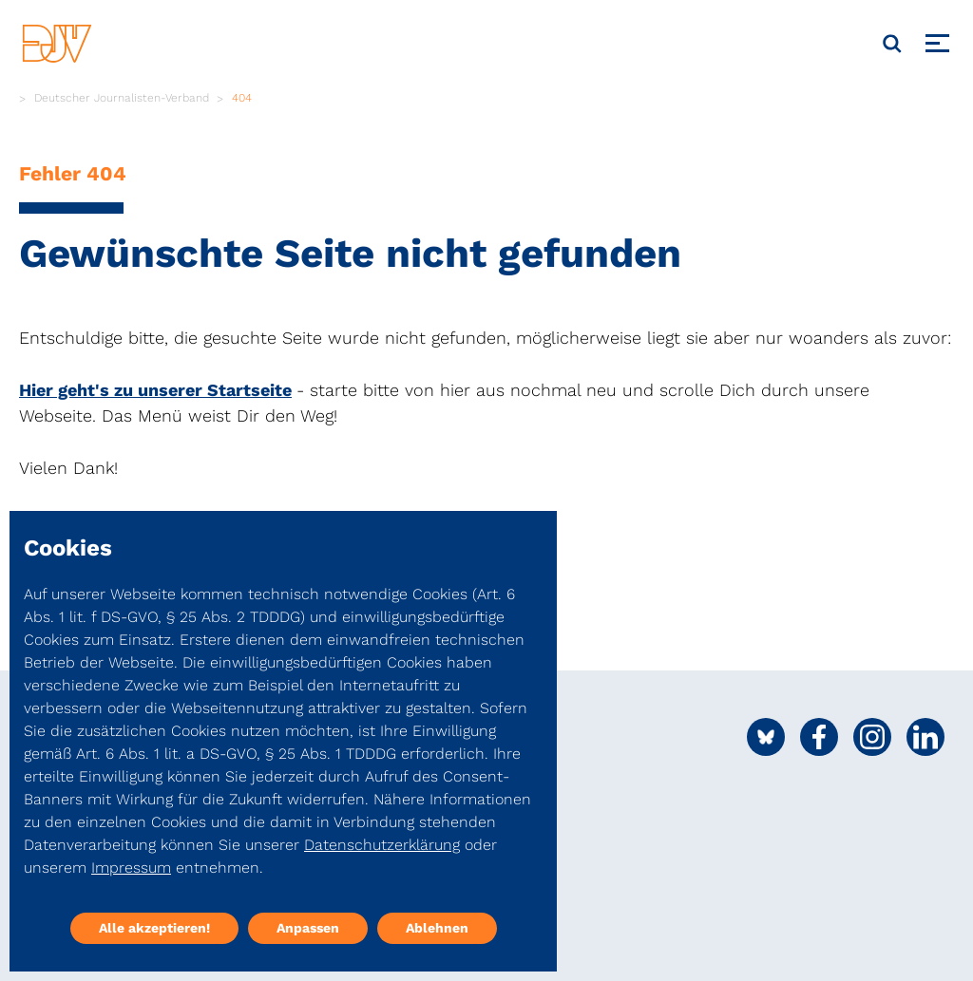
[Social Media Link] (766, 737)
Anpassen (308, 927)
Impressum (131, 867)
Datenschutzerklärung (382, 845)
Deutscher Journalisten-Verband (121, 97)
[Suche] (892, 43)
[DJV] (57, 43)
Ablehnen (437, 927)
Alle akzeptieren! (154, 927)
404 (242, 97)
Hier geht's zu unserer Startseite (155, 390)
